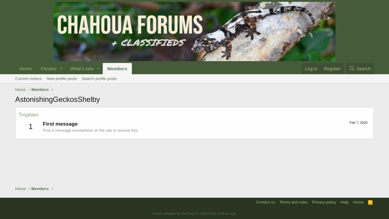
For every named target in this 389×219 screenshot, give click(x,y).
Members (117, 68)
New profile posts (61, 78)
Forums (49, 68)
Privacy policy (324, 202)
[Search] (360, 68)
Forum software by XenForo (194, 213)
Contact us (265, 202)
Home (26, 68)
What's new (82, 68)
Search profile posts (99, 78)
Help (345, 202)
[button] (61, 68)
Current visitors (28, 78)
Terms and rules (294, 202)
